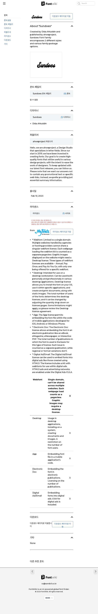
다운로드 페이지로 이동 (61, 16)
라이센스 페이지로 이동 (62, 232)
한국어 (49, 598)
